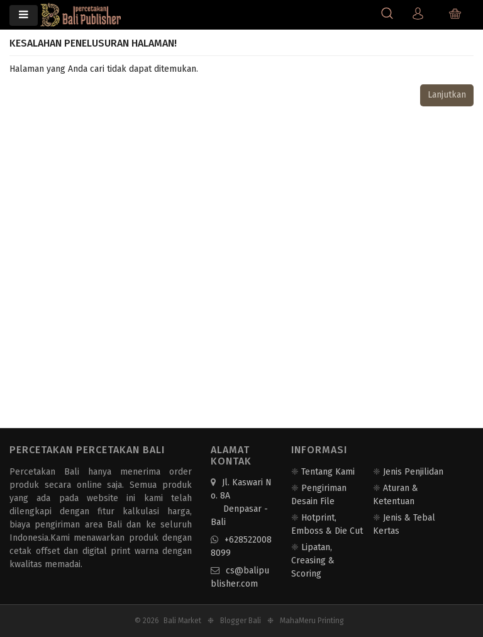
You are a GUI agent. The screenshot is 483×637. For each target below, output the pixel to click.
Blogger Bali (240, 620)
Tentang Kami (328, 471)
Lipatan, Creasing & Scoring (313, 560)
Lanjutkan (447, 94)
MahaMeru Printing (312, 620)
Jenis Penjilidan (413, 471)
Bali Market (182, 620)
